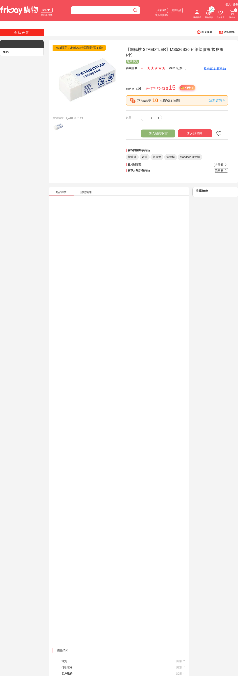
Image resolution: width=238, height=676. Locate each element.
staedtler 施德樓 (190, 157)
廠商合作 (176, 10)
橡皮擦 (132, 157)
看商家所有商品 (215, 68)
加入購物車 (195, 133)
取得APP (46, 10)
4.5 (143, 68)
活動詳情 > (217, 100)
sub (6, 52)
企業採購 (162, 10)
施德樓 (170, 157)
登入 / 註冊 (232, 4)
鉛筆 (144, 157)
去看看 (221, 164)
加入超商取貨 (158, 133)
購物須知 (62, 650)
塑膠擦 (157, 157)
